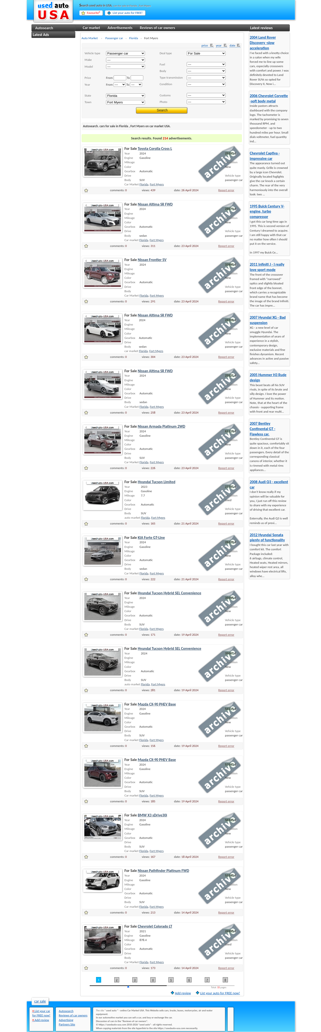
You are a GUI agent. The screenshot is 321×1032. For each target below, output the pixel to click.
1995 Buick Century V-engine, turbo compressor (267, 211)
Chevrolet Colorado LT (155, 926)
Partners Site (67, 1024)
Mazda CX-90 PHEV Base (157, 704)
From (109, 78)
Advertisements (119, 27)
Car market (91, 27)
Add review (183, 993)
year (219, 45)
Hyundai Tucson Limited (156, 482)
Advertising (66, 1020)
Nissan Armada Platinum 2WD (161, 426)
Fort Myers (157, 184)
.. (125, 66)
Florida (143, 184)
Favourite (93, 13)
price (205, 45)
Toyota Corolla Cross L (155, 148)
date (232, 45)
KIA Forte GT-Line (151, 537)
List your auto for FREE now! (220, 993)
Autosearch (44, 28)
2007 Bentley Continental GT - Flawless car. (262, 428)
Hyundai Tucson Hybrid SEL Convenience (169, 593)
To (128, 78)
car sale (40, 1001)
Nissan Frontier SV (152, 259)
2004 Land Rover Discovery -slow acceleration (263, 42)
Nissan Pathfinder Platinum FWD (163, 870)
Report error (226, 190)
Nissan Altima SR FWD (155, 204)
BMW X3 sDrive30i (152, 815)
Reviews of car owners (157, 27)
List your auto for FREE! (128, 13)
